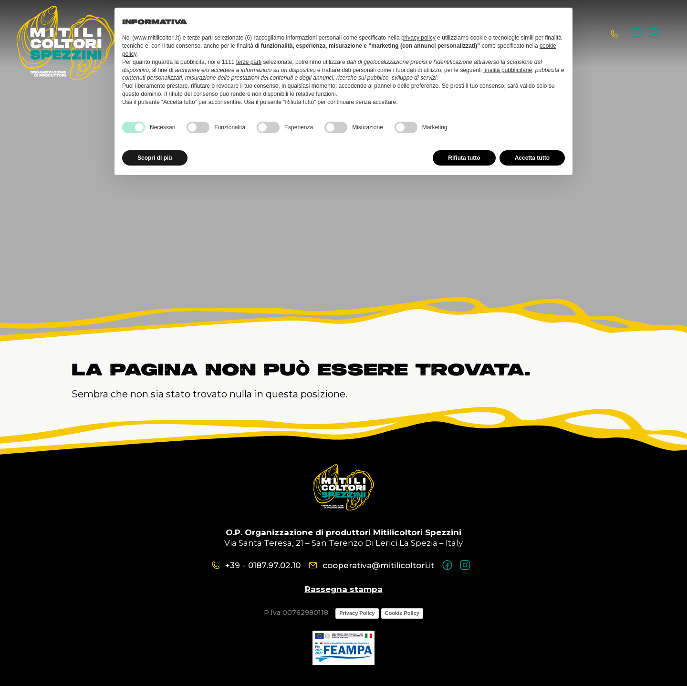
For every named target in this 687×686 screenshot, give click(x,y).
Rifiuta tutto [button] (464, 158)
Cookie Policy (402, 613)
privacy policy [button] (418, 37)
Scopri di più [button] (154, 158)
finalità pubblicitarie (507, 70)
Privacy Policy (357, 613)
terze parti (248, 62)
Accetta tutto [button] (532, 158)
